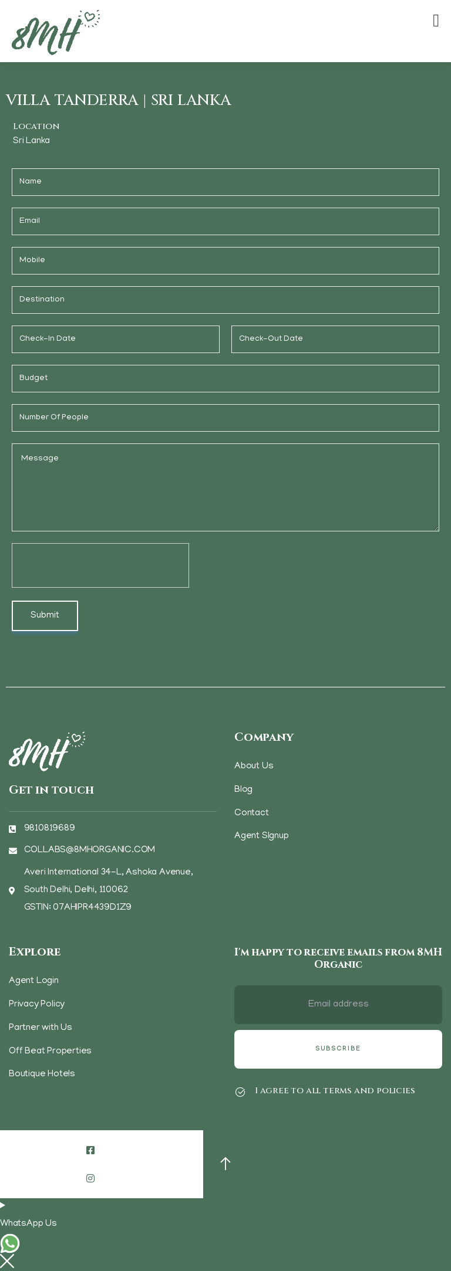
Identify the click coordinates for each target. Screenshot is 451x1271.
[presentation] (101, 566)
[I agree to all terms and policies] (240, 1092)
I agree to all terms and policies (335, 1090)
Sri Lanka (31, 141)
